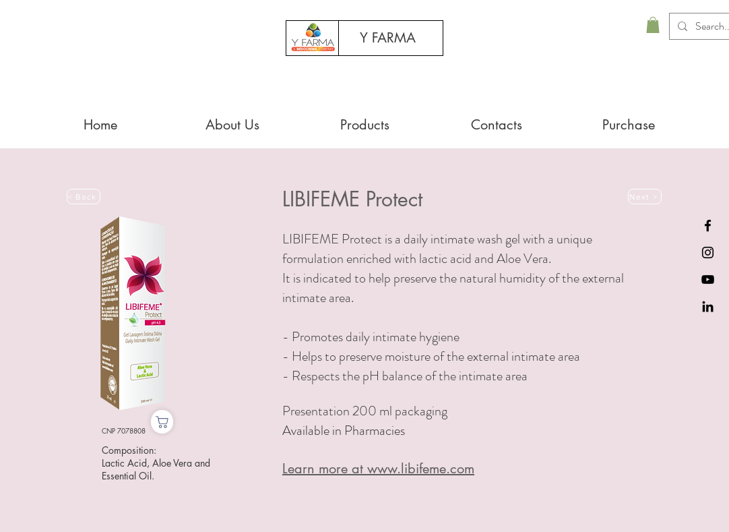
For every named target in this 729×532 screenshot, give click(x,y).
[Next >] (645, 196)
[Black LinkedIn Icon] (708, 306)
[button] (653, 25)
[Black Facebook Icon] (708, 225)
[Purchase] (162, 422)
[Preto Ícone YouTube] (708, 279)
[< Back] (83, 196)
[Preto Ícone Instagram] (708, 252)
